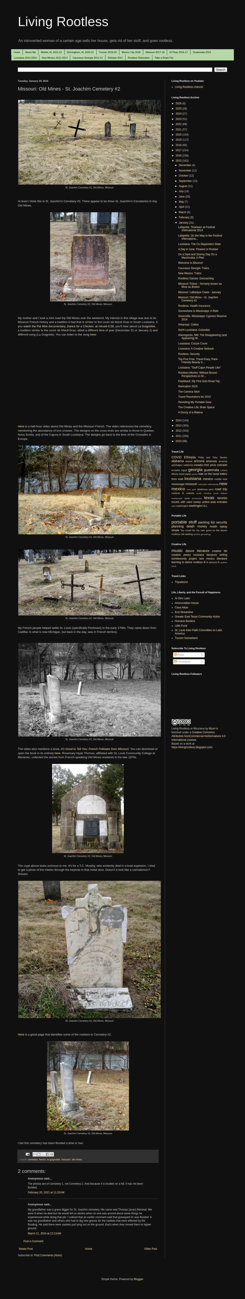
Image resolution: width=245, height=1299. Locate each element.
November (185, 170)
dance (190, 551)
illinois (175, 474)
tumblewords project (184, 558)
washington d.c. (198, 505)
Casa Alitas (181, 607)
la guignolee (53, 1159)
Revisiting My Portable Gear (194, 402)
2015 (179, 160)
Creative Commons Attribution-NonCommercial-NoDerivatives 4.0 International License (199, 736)
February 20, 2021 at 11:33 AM (46, 1192)
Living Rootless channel (189, 87)
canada (198, 465)
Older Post (150, 1248)
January (184, 222)
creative (176, 554)
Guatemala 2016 (202, 52)
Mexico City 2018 (131, 52)
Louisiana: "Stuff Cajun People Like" (199, 367)
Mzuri (212, 728)
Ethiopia (190, 457)
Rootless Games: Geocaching (196, 278)
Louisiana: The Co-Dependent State (199, 244)
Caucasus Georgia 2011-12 (88, 57)
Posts (179, 654)
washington (182, 505)
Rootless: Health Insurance (194, 305)
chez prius (210, 465)
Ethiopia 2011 (115, 57)
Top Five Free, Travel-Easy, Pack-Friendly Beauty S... (198, 361)
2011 (179, 436)
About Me (30, 52)
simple (175, 530)
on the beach (219, 530)
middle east (220, 479)
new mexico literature (213, 558)
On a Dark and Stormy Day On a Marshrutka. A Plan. (197, 256)
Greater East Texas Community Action (197, 616)
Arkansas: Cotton (188, 324)
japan (188, 474)
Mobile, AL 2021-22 (51, 52)
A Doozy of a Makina (190, 412)
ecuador (176, 470)
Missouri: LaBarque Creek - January (199, 292)
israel (182, 474)
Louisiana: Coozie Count (192, 343)
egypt (184, 470)
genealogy (206, 534)
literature (203, 551)
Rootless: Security (189, 354)
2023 (179, 119)
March (183, 212)
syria (187, 498)
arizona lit (214, 562)
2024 (179, 113)
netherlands (213, 484)
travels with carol (182, 502)
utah (174, 506)
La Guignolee (146, 326)
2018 (179, 145)
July (181, 191)
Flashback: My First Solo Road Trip (199, 381)
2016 (179, 155)
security (221, 522)
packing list (206, 522)
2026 (179, 103)
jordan (195, 474)
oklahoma (202, 489)
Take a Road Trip (164, 57)
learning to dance (182, 562)
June (182, 196)
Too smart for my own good (195, 530)
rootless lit (178, 493)
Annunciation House (187, 603)
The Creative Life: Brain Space (196, 407)
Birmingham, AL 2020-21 (80, 52)
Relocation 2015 (188, 386)
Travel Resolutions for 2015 (194, 396)
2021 (179, 129)
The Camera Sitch (189, 391)
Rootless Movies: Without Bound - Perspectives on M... (198, 374)
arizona (199, 461)
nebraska (202, 484)
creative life (219, 551)
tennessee (197, 498)
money (202, 526)
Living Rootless (63, 21)
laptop (223, 526)
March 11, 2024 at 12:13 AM (44, 1233)
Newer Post (26, 1248)
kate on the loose (208, 474)
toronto (222, 498)
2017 (179, 150)
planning (178, 526)
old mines (77, 1159)
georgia (195, 469)
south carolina (203, 493)
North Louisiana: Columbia (194, 329)
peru (211, 489)
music (177, 550)
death (190, 526)
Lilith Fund (181, 625)
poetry (187, 554)
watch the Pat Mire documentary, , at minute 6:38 (68, 326)
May (182, 201)
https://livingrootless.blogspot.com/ (192, 747)
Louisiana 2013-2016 (25, 57)
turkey (197, 502)
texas (209, 497)
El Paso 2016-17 (178, 52)
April (182, 206)
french (42, 1159)
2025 (179, 108)
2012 (179, 430)
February (184, 217)
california (188, 465)
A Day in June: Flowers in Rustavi (198, 249)
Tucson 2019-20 (108, 52)
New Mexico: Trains (190, 273)
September (186, 181)
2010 (179, 441)
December (185, 165)
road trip (221, 489)
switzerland (177, 498)
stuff (193, 522)
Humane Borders (185, 621)
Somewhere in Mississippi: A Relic (198, 311)
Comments (182, 661)
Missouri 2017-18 (155, 52)
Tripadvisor (181, 582)
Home (17, 52)
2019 (179, 139)
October (184, 175)
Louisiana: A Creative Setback (196, 348)
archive (196, 534)
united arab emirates (214, 502)
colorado (222, 465)
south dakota (220, 493)
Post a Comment (33, 1241)
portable (179, 522)
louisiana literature (205, 554)
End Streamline (184, 612)
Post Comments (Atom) (48, 1255)
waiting (189, 534)
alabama (178, 461)
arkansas (211, 461)
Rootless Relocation (139, 57)
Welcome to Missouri (190, 262)
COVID (177, 457)
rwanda (190, 493)
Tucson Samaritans (186, 638)
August (183, 186)
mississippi (178, 484)
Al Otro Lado (182, 598)
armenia (222, 461)
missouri (65, 1159)
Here (21, 426)
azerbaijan (177, 465)
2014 (179, 420)
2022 (179, 124)
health (213, 526)
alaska (189, 461)
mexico (208, 479)
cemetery (33, 1159)
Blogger (138, 1279)
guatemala (211, 470)
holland (223, 470)
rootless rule (178, 534)
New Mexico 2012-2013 (55, 57)
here (93, 334)
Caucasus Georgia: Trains (193, 268)
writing (223, 554)
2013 (179, 425)
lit (207, 562)
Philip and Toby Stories (212, 457)
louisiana (192, 478)
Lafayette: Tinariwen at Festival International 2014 (196, 229)
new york (191, 489)
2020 (179, 134)
